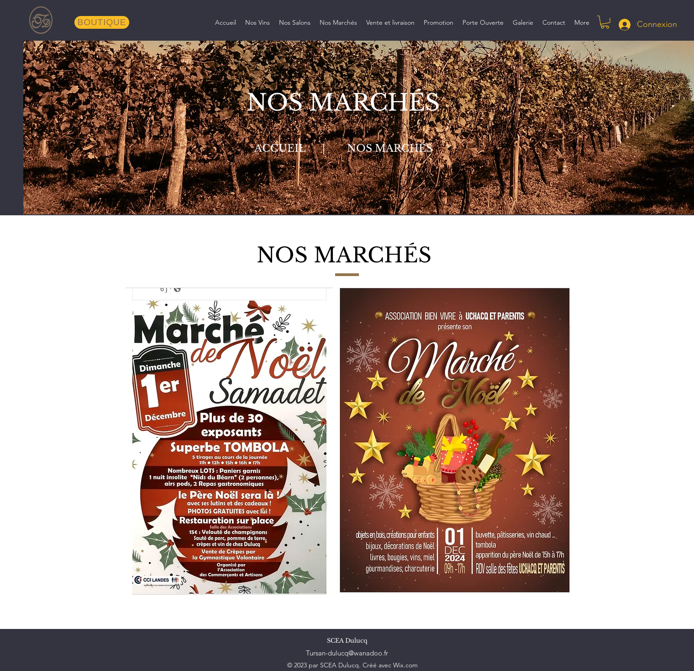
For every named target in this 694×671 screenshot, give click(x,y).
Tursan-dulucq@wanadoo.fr (347, 653)
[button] (605, 22)
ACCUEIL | (298, 148)
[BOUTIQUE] (101, 22)
